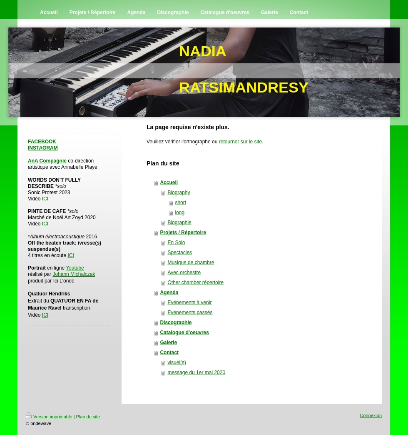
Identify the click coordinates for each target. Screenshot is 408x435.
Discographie (176, 322)
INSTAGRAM (43, 148)
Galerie (168, 342)
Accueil (169, 182)
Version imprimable (49, 416)
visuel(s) (176, 362)
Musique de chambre (190, 262)
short (180, 202)
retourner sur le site (240, 142)
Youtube (75, 268)
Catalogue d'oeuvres (184, 332)
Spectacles (179, 252)
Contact (169, 352)
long (179, 212)
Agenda (169, 292)
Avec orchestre (184, 272)
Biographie (179, 222)
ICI (45, 199)
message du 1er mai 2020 (196, 372)
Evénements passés (189, 312)
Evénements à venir (189, 302)
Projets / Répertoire (183, 232)
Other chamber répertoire (195, 282)
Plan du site (88, 416)
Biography (178, 192)
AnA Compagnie (47, 161)
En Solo (176, 242)
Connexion (371, 415)
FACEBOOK (42, 142)
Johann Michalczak (73, 274)
